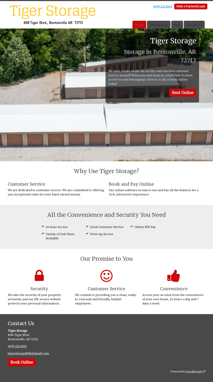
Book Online (22, 362)
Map (177, 25)
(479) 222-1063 (162, 6)
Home (139, 25)
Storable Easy (195, 371)
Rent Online (182, 92)
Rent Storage (159, 25)
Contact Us (194, 25)
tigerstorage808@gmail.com (28, 353)
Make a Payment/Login (190, 6)
